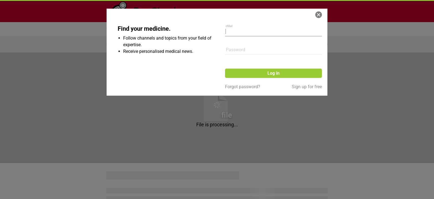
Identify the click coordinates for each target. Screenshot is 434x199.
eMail (230, 11)
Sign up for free (307, 68)
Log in (273, 55)
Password (235, 31)
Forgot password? (242, 68)
